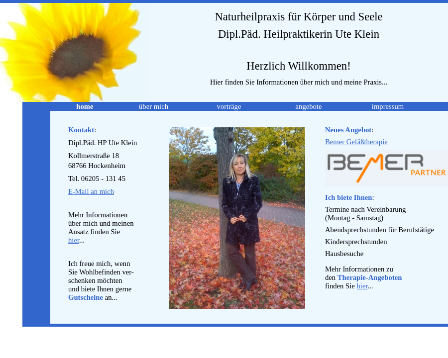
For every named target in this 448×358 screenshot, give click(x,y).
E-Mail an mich (91, 191)
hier (73, 240)
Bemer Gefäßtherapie (356, 142)
